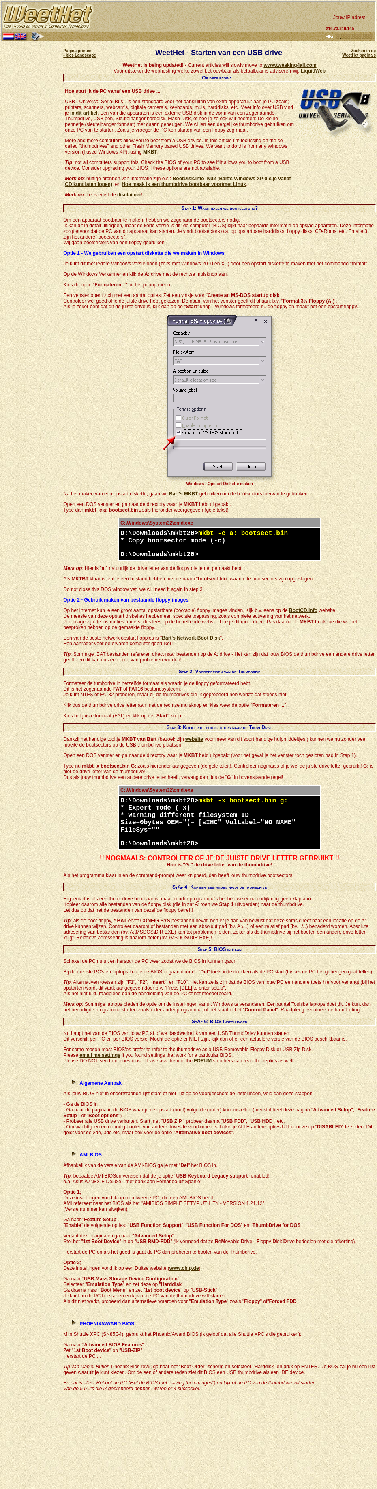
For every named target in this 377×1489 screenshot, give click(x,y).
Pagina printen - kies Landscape (79, 53)
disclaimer (129, 195)
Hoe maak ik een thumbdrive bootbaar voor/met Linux (184, 184)
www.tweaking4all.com (289, 65)
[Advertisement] (209, 17)
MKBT (150, 152)
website (194, 739)
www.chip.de (184, 1268)
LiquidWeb (313, 71)
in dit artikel (83, 113)
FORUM (203, 1061)
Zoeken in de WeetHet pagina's (359, 53)
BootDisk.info (188, 178)
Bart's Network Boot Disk (191, 638)
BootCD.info (303, 610)
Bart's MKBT (183, 494)
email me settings (99, 1055)
